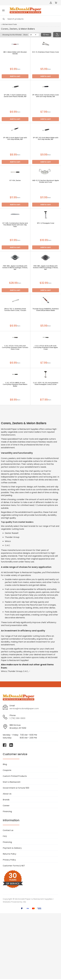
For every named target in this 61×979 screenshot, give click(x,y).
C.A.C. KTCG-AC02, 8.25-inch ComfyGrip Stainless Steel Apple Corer (45, 347)
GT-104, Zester (15, 180)
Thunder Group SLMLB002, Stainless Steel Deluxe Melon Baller (45, 309)
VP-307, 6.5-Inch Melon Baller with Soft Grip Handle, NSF (45, 138)
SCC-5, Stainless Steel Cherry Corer (45, 52)
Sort (57, 35)
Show (25, 35)
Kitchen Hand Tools (10, 24)
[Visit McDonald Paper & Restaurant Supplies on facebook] (4, 745)
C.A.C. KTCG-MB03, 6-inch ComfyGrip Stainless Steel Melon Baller (15, 384)
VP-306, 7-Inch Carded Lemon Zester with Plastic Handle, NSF (15, 95)
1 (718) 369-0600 (17, 718)
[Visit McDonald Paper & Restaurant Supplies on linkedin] (11, 745)
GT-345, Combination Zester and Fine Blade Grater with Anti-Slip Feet (15, 224)
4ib (24, 901)
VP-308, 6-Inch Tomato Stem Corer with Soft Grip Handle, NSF (45, 95)
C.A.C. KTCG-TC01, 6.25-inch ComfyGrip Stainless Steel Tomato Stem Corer (15, 347)
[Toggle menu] (3, 10)
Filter (46, 35)
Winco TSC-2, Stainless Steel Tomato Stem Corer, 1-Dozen (15, 309)
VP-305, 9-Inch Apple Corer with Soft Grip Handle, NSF (15, 138)
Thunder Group (15, 671)
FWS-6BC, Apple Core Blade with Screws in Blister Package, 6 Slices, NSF (15, 267)
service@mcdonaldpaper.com (24, 708)
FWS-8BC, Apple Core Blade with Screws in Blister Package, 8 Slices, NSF (45, 267)
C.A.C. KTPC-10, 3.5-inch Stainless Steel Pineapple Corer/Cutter (45, 383)
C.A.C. (25, 671)
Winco (4, 671)
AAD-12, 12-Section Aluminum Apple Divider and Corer (45, 181)
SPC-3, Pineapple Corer (45, 223)
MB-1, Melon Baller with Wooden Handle (15, 53)
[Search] (30, 19)
